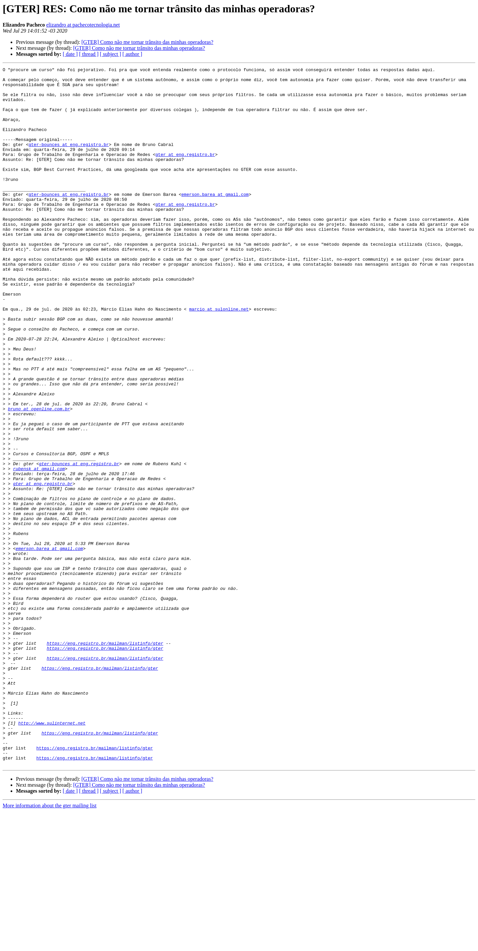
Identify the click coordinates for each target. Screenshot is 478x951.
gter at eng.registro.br (185, 172)
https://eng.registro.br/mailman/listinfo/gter (105, 759)
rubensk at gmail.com (39, 549)
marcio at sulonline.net (219, 358)
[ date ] (70, 54)
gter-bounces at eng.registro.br (69, 160)
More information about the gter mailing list (50, 945)
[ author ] (132, 54)
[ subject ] (110, 54)
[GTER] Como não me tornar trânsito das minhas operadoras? (147, 42)
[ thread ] (89, 54)
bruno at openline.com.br (39, 477)
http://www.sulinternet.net (52, 855)
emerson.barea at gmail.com (215, 220)
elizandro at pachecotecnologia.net (83, 25)
